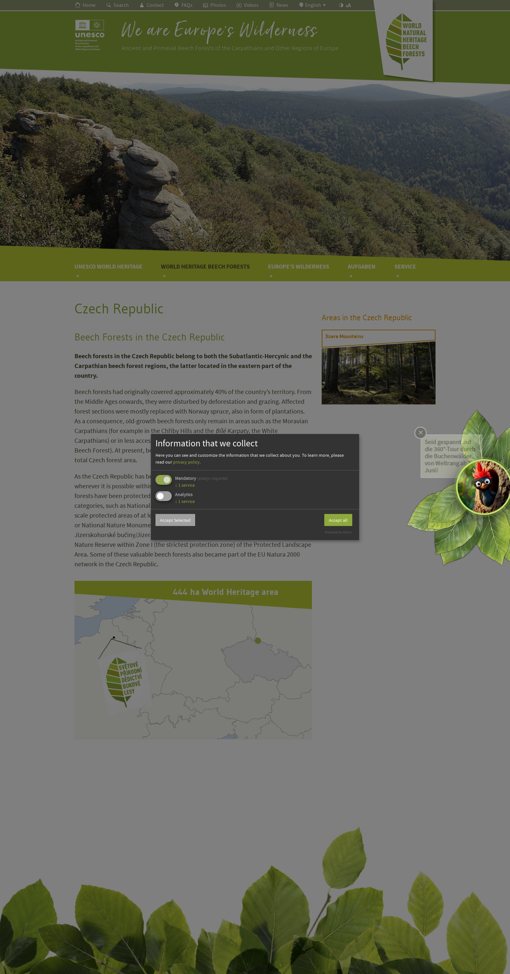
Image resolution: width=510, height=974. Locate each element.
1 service (185, 485)
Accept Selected (175, 520)
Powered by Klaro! (338, 532)
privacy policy (186, 462)
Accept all (338, 520)
